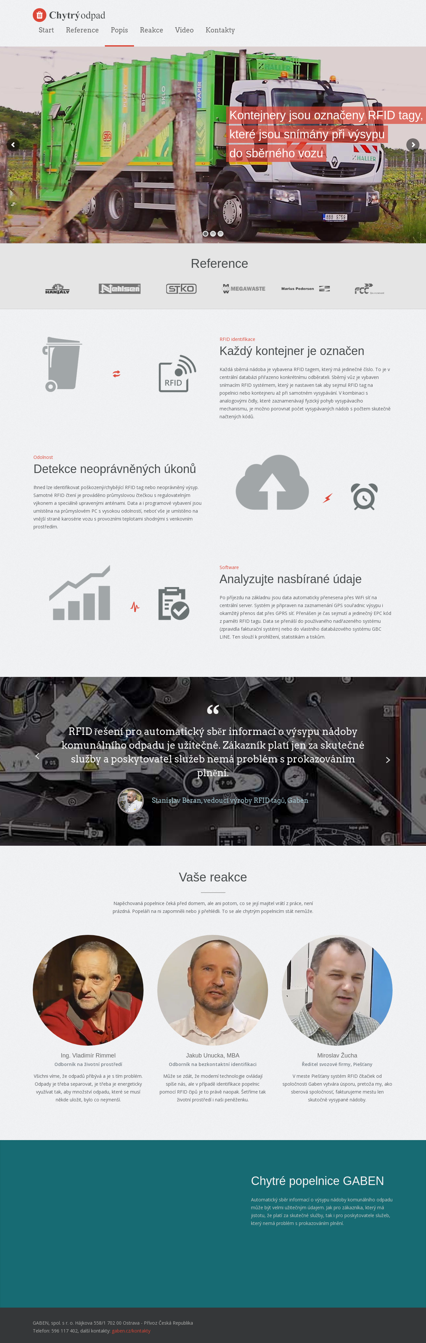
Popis (119, 30)
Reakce (152, 30)
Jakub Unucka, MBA (213, 1055)
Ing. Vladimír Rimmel (88, 1055)
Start (46, 30)
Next (386, 759)
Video (184, 30)
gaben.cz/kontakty (131, 1331)
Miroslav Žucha (337, 1055)
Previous (36, 755)
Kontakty (220, 30)
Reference (82, 30)
